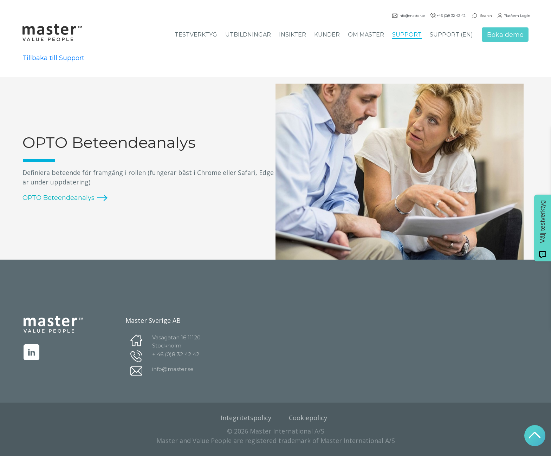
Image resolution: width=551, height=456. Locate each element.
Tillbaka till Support (53, 58)
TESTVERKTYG (196, 34)
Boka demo (505, 35)
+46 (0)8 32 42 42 (448, 15)
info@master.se (408, 15)
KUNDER (327, 34)
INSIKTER (292, 34)
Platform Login (513, 15)
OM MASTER (366, 34)
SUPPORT (407, 34)
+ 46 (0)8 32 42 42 (175, 354)
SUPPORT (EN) (451, 34)
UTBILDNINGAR (248, 34)
